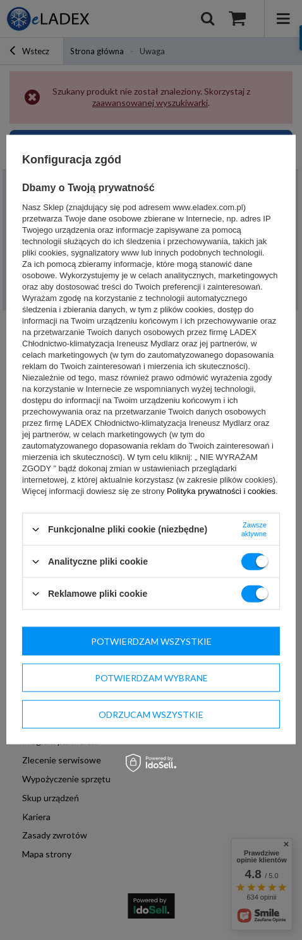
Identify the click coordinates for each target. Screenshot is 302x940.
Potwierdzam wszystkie (151, 640)
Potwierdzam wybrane (151, 677)
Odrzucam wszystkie (151, 713)
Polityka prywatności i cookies (221, 491)
